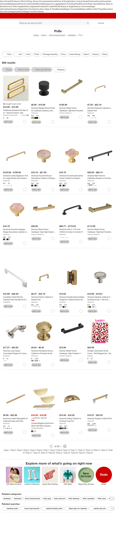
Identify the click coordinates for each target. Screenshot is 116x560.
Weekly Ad (84, 9)
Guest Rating (74, 54)
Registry (13, 11)
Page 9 (59, 450)
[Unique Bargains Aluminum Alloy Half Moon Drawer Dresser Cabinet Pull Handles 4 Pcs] (44, 424)
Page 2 (13, 450)
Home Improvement (57, 35)
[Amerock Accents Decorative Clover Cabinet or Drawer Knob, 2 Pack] (72, 177)
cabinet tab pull (97, 508)
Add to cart (8, 122)
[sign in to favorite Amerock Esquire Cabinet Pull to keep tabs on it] (109, 429)
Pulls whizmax (74, 498)
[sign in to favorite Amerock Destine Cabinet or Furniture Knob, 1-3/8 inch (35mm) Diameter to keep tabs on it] (109, 310)
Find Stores (39, 11)
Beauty (15, 4)
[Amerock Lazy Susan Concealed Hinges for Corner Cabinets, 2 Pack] (16, 352)
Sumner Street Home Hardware (66, 113)
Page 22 (67, 452)
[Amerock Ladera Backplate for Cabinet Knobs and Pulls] (16, 419)
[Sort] (19, 54)
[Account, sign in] (100, 23)
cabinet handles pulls (52, 508)
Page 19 (44, 452)
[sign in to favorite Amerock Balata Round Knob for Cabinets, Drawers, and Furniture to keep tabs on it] (52, 121)
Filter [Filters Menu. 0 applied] (7, 54)
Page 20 (51, 452)
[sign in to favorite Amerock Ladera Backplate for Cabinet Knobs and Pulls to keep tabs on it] (24, 432)
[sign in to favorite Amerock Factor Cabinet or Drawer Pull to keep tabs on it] (52, 310)
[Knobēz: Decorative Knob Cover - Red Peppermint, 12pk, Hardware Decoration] (100, 352)
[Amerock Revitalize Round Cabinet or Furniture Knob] (44, 352)
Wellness (39, 4)
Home (52, 1)
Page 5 (33, 450)
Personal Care (24, 4)
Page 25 (89, 452)
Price (63, 54)
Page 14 (96, 450)
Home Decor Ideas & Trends (45, 9)
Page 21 (59, 452)
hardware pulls (11, 508)
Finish (36, 54)
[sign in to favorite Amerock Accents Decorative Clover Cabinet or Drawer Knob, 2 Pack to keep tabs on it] (80, 189)
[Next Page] (112, 498)
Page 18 (36, 452)
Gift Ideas (41, 6)
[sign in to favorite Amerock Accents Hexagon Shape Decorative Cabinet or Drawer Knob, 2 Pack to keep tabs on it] (24, 243)
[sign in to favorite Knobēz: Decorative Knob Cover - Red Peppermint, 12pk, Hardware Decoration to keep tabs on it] (109, 362)
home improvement (30, 508)
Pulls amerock (59, 498)
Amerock (34, 113)
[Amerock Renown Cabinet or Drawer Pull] (100, 109)
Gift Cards (49, 6)
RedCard (20, 11)
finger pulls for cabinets (76, 508)
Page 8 (53, 450)
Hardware (72, 35)
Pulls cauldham (88, 498)
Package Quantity (50, 54)
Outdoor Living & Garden (79, 1)
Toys (77, 4)
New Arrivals (5, 1)
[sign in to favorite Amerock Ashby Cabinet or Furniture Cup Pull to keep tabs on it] (80, 432)
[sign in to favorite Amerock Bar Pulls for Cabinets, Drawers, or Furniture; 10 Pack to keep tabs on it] (109, 189)
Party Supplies (31, 6)
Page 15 (104, 450)
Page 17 (29, 452)
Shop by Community (82, 6)
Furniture (92, 1)
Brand (86, 54)
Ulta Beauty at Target (65, 6)
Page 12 (81, 450)
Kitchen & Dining (62, 1)
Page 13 (89, 450)
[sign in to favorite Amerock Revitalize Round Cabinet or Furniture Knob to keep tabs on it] (52, 364)
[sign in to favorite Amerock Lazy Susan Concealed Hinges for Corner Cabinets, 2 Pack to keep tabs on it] (24, 364)
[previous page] (51, 446)
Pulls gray (47, 498)
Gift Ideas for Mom (17, 1)
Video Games (93, 4)
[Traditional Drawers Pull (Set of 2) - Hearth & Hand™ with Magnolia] (16, 111)
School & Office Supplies (15, 6)
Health (32, 4)
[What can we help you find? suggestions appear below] (54, 23)
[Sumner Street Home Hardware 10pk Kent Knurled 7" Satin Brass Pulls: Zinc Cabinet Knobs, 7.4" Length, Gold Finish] (72, 109)
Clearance (15, 9)
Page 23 (74, 452)
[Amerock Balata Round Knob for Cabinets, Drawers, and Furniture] (44, 109)
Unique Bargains (37, 428)
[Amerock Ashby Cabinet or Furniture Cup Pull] (72, 419)
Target (36, 35)
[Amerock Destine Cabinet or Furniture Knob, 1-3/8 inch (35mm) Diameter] (100, 298)
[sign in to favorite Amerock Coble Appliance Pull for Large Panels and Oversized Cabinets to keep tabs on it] (24, 189)
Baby (10, 4)
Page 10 (66, 450)
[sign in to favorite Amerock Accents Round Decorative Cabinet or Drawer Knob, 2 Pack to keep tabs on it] (52, 189)
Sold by (96, 54)
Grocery (99, 1)
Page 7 (46, 450)
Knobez (90, 356)
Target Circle (29, 11)
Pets (55, 6)
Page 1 (7, 450)
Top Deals (60, 9)
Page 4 (26, 450)
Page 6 (39, 450)
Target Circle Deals (72, 9)
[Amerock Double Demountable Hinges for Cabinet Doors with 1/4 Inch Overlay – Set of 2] (72, 298)
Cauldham (7, 302)
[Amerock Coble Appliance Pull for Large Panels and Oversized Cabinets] (16, 177)
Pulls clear (102, 498)
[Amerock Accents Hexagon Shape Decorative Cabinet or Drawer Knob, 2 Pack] (16, 230)
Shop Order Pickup (95, 9)
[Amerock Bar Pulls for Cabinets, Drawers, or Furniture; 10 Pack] (100, 177)
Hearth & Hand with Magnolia (12, 115)
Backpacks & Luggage (52, 4)
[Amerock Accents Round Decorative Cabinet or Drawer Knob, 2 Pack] (44, 177)
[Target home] (5, 23)
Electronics (83, 4)
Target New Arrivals (26, 9)
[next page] (65, 446)
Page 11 (74, 450)
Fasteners (18, 498)
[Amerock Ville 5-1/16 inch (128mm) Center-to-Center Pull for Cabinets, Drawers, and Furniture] (72, 230)
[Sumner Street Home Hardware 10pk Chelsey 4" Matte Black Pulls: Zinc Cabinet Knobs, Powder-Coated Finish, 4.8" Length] (72, 352)
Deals (8, 9)
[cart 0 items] (111, 23)
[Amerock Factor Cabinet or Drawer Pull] (44, 298)
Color (28, 54)
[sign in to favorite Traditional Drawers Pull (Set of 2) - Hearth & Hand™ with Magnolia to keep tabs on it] (24, 121)
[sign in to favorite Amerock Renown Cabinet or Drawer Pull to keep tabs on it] (109, 121)
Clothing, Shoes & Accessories (37, 1)
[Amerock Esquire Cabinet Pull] (100, 418)
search (88, 23)
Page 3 (20, 450)
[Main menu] (12, 23)
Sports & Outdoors (68, 4)
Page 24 (82, 452)
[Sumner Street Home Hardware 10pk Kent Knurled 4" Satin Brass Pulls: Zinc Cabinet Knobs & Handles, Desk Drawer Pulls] (100, 230)
